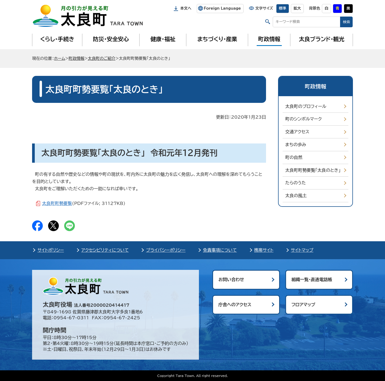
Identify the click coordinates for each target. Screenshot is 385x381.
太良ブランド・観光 (321, 39)
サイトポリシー (50, 250)
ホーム (59, 58)
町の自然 (293, 157)
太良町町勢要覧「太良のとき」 (313, 170)
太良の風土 (296, 195)
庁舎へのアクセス (234, 304)
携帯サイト (264, 250)
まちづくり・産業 (217, 39)
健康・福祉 (163, 39)
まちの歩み (295, 144)
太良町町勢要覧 (57, 203)
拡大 (297, 8)
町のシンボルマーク (303, 119)
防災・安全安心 (111, 39)
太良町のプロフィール (305, 106)
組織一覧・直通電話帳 (311, 279)
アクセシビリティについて (105, 250)
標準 (282, 8)
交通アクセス (297, 132)
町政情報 (269, 39)
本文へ (185, 8)
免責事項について (220, 250)
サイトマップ (302, 250)
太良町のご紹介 (102, 58)
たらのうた (295, 183)
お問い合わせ (231, 279)
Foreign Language (222, 8)
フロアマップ (303, 304)
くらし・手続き (57, 39)
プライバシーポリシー (166, 250)
